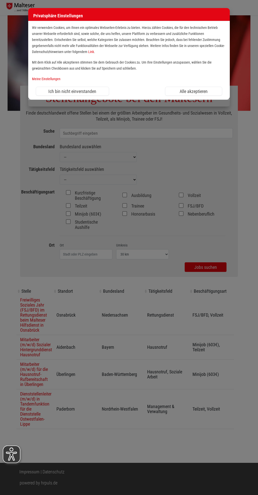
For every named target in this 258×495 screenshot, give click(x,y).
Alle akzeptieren (194, 91)
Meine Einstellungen (46, 79)
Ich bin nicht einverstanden (72, 91)
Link (91, 52)
